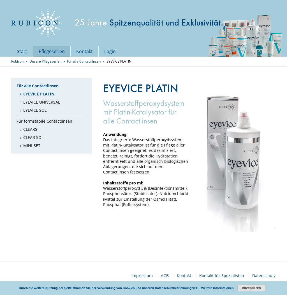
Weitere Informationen (217, 288)
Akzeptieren (251, 288)
